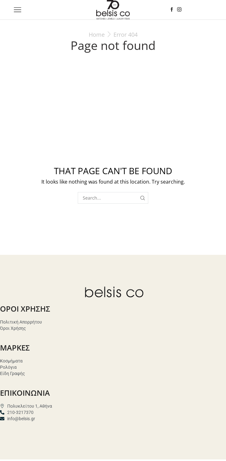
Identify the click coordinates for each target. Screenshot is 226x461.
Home (97, 34)
